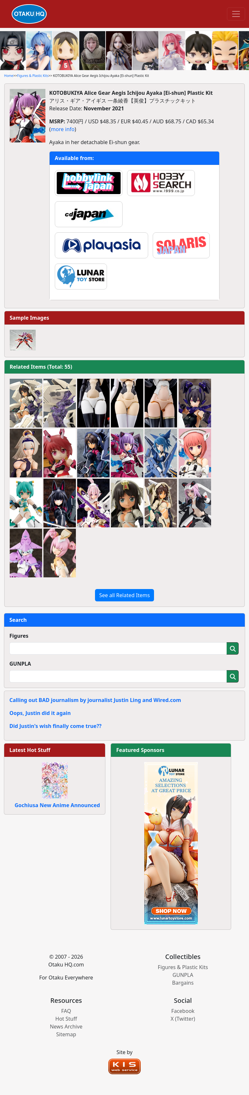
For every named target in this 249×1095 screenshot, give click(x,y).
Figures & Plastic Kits (33, 75)
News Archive (66, 1026)
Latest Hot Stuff (29, 750)
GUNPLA (20, 663)
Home (8, 75)
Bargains (183, 982)
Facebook (183, 1011)
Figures (19, 635)
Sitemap (66, 1034)
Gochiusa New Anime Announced (57, 805)
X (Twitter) (183, 1018)
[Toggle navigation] (236, 13)
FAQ (66, 1011)
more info (63, 129)
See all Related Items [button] (124, 595)
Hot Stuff (66, 1018)
